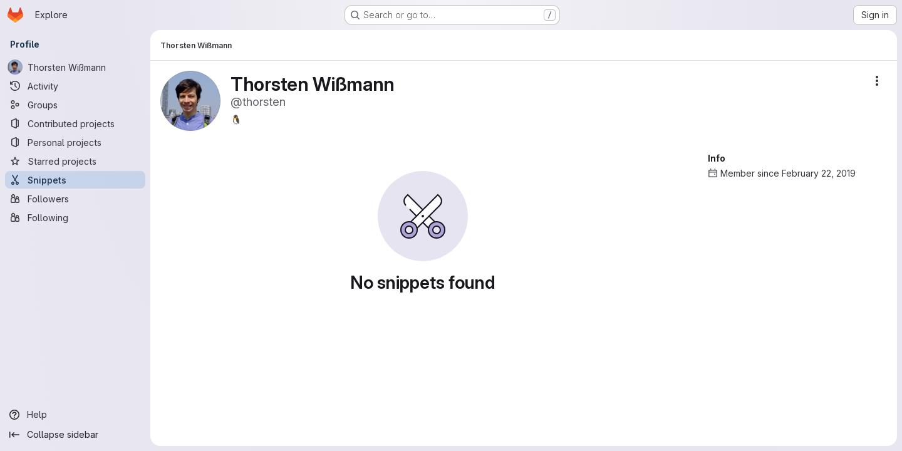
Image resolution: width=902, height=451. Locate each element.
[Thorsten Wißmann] (75, 67)
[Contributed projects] (75, 123)
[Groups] (75, 104)
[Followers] (75, 198)
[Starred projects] (75, 161)
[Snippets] (75, 180)
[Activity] (75, 86)
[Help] (75, 414)
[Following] (75, 217)
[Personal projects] (75, 142)
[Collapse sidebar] (75, 434)
